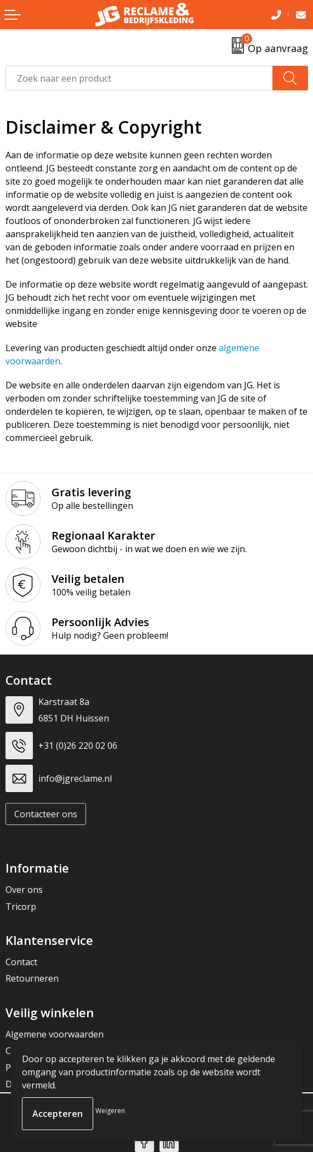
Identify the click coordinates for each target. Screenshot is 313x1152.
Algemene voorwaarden (54, 1034)
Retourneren (32, 978)
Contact (21, 962)
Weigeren (110, 1110)
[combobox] (139, 78)
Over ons (24, 890)
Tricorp (20, 907)
